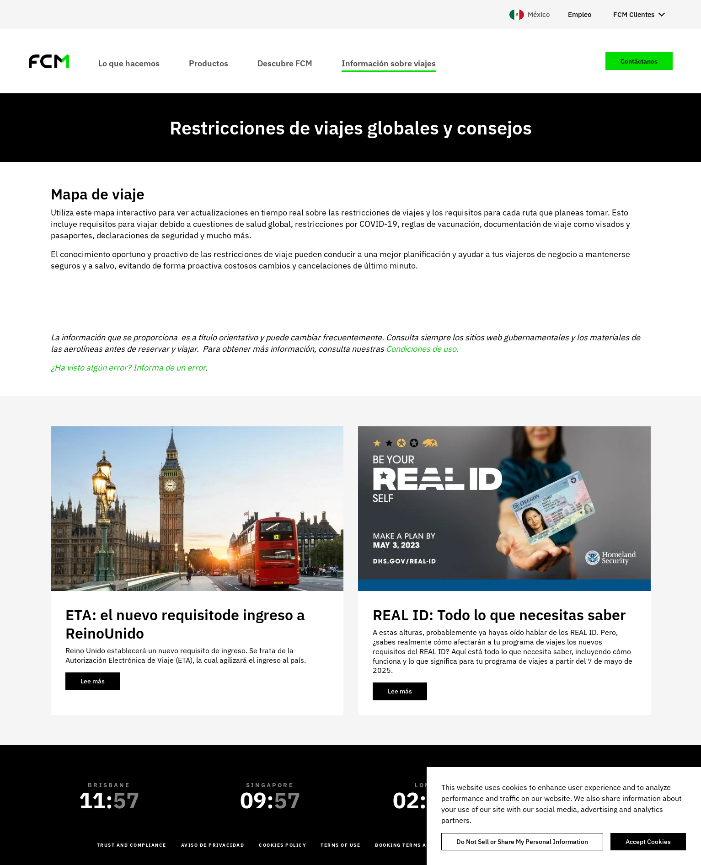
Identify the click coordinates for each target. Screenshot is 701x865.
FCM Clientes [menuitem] (633, 14)
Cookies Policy (282, 845)
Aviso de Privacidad (213, 845)
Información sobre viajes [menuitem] (389, 63)
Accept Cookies (648, 842)
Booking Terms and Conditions (423, 845)
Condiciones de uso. (422, 349)
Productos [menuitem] (208, 63)
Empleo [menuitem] (579, 14)
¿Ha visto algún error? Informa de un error (128, 367)
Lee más (100, 683)
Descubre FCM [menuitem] (284, 63)
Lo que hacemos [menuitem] (129, 63)
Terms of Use (340, 845)
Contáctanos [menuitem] (639, 61)
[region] (564, 816)
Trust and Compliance (131, 845)
